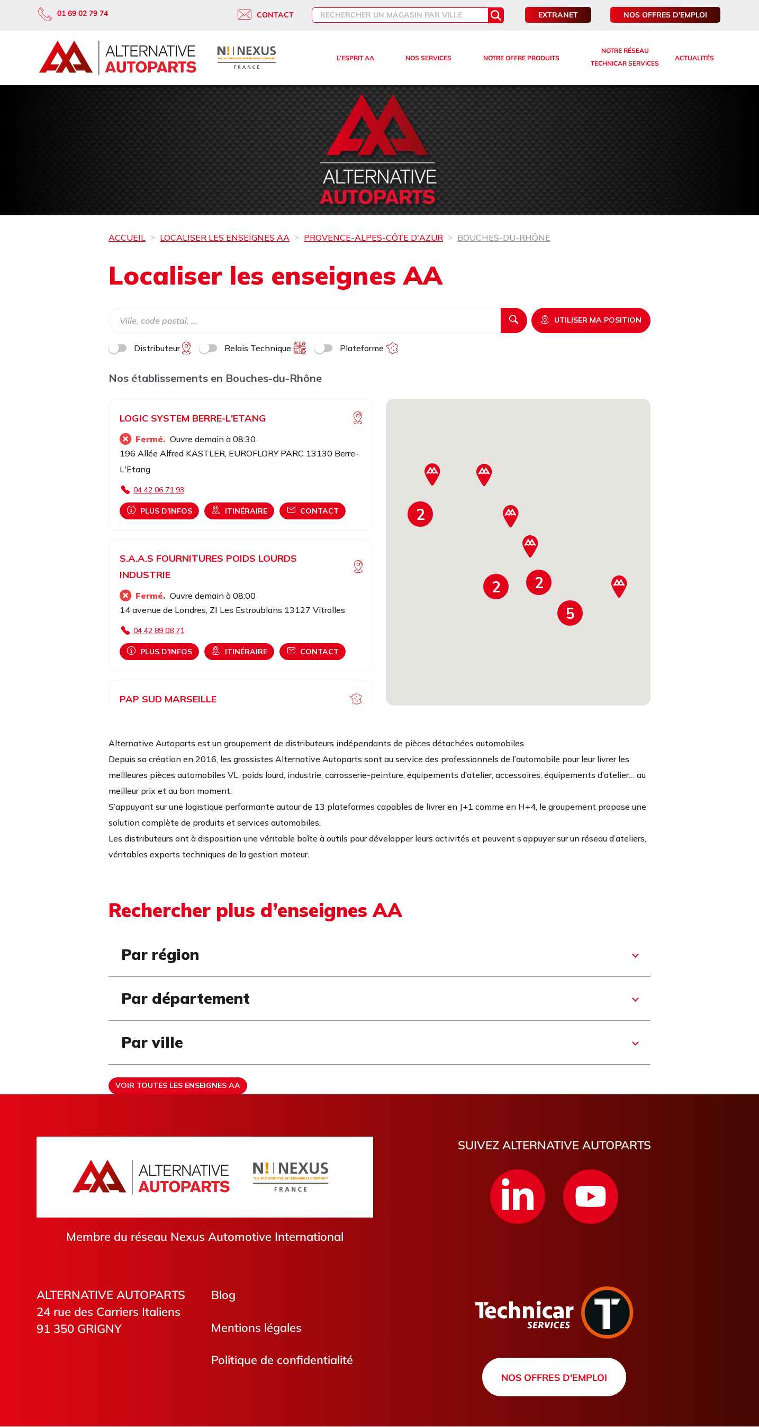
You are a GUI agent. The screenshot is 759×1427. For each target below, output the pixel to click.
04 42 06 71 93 (158, 490)
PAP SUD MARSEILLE (168, 699)
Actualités (694, 58)
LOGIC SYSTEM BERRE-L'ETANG (193, 418)
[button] (570, 613)
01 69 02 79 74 (73, 13)
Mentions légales (256, 1327)
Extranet (558, 15)
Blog (223, 1294)
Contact (266, 15)
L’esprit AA (355, 58)
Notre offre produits (521, 58)
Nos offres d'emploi (665, 15)
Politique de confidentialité (282, 1360)
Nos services (428, 58)
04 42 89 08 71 (158, 630)
